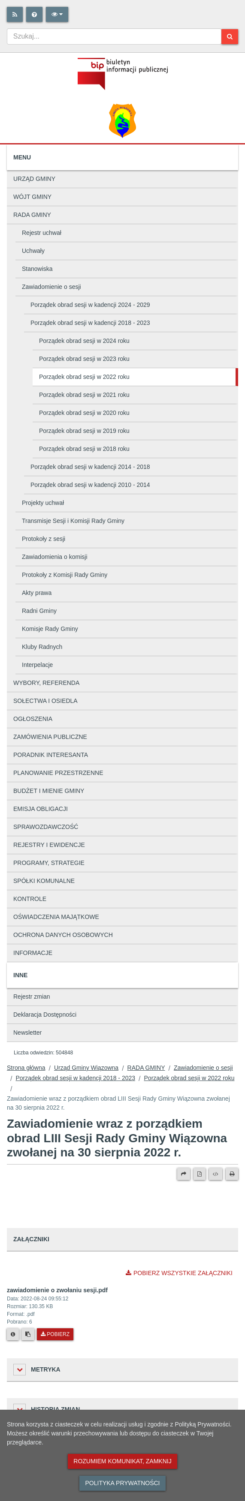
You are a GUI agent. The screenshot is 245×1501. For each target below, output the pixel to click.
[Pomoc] (34, 14)
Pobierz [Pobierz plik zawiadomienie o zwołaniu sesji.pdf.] (55, 1334)
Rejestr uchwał (41, 232)
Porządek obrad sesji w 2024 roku (84, 340)
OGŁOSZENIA (32, 718)
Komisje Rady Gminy (50, 628)
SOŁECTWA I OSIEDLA (45, 700)
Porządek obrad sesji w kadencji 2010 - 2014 (90, 484)
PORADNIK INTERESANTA (50, 754)
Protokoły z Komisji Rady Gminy (64, 574)
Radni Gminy (39, 610)
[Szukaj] (229, 36)
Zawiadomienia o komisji (55, 556)
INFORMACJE (32, 952)
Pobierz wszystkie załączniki (179, 1273)
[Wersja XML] (215, 1174)
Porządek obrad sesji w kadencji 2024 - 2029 (90, 304)
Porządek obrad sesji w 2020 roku (84, 412)
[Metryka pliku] (13, 1334)
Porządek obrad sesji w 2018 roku (84, 448)
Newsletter (27, 1032)
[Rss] (15, 14)
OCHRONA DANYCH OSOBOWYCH (63, 934)
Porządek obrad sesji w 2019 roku (84, 430)
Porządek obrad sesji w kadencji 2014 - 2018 (90, 466)
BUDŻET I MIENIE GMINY (48, 790)
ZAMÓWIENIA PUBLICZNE (50, 736)
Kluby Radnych (42, 646)
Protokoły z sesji (43, 538)
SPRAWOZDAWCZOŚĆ (45, 826)
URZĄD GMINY (34, 178)
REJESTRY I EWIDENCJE (49, 844)
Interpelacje (37, 664)
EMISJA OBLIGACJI (40, 808)
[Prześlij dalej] (183, 1174)
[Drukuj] (232, 1174)
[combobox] (114, 36)
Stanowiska (37, 268)
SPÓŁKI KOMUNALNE (44, 880)
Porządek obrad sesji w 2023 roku (84, 358)
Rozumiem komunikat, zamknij (122, 1461)
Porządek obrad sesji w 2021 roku (84, 394)
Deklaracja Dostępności (44, 1014)
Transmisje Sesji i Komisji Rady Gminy (73, 520)
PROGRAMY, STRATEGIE (49, 862)
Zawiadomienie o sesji (51, 286)
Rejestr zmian (31, 996)
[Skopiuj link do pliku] (27, 1334)
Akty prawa (36, 592)
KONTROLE (29, 898)
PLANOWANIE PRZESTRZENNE (58, 772)
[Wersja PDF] (200, 1174)
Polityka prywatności (122, 1483)
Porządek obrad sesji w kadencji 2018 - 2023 (90, 322)
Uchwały (33, 250)
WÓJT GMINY (32, 196)
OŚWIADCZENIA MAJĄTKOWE (56, 916)
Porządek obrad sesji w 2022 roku (84, 376)
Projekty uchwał (43, 502)
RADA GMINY (32, 214)
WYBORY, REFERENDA (46, 682)
